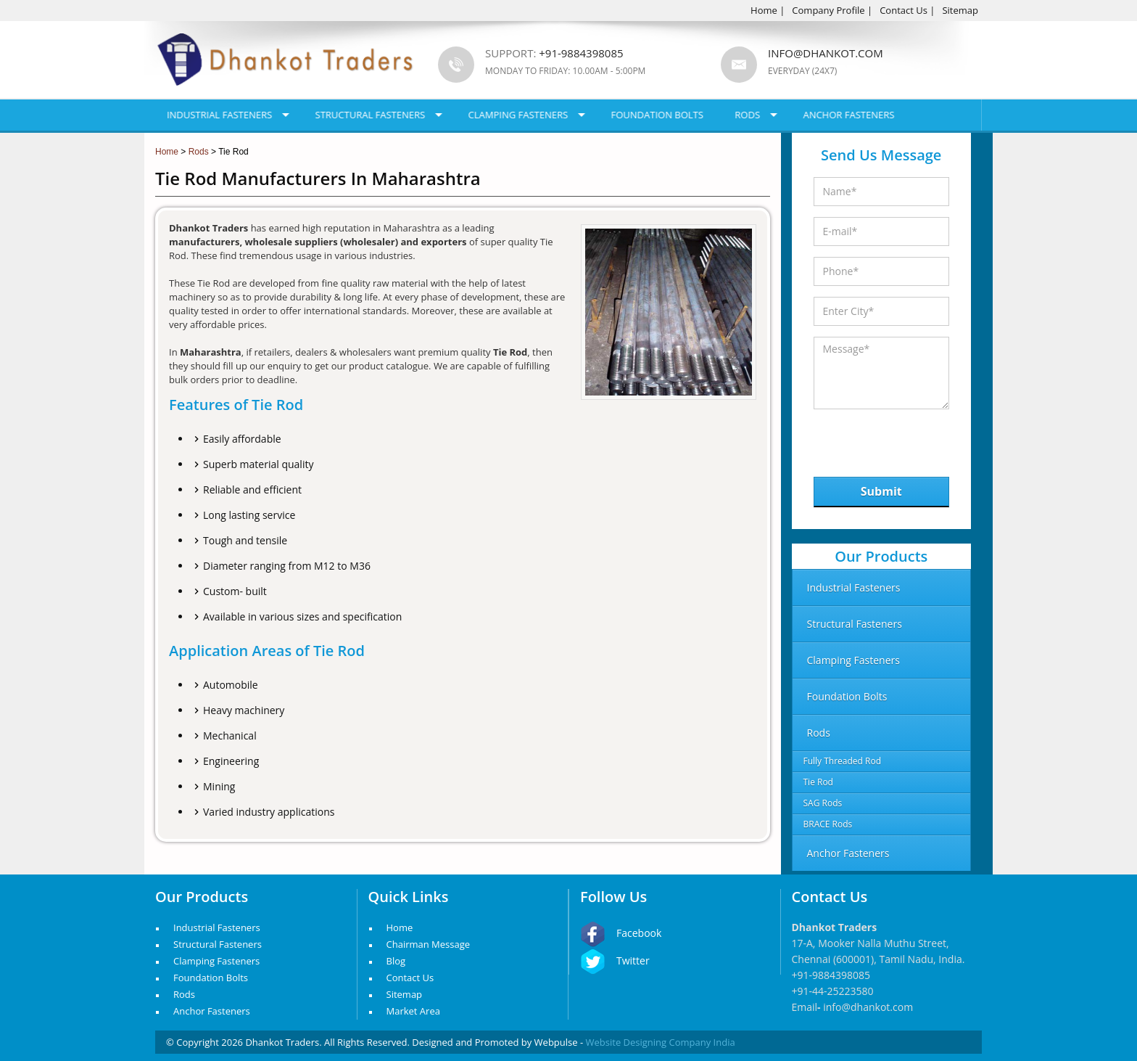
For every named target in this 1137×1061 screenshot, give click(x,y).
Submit (881, 491)
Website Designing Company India (660, 1042)
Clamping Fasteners (518, 114)
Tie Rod (818, 782)
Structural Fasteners (370, 114)
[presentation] (889, 439)
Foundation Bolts (657, 114)
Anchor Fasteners (849, 114)
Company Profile (828, 10)
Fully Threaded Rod (842, 761)
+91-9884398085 (831, 975)
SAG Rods (823, 803)
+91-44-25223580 (833, 991)
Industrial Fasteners (219, 114)
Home (764, 10)
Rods (747, 114)
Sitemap (960, 10)
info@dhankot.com (825, 53)
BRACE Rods (828, 824)
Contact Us (903, 10)
